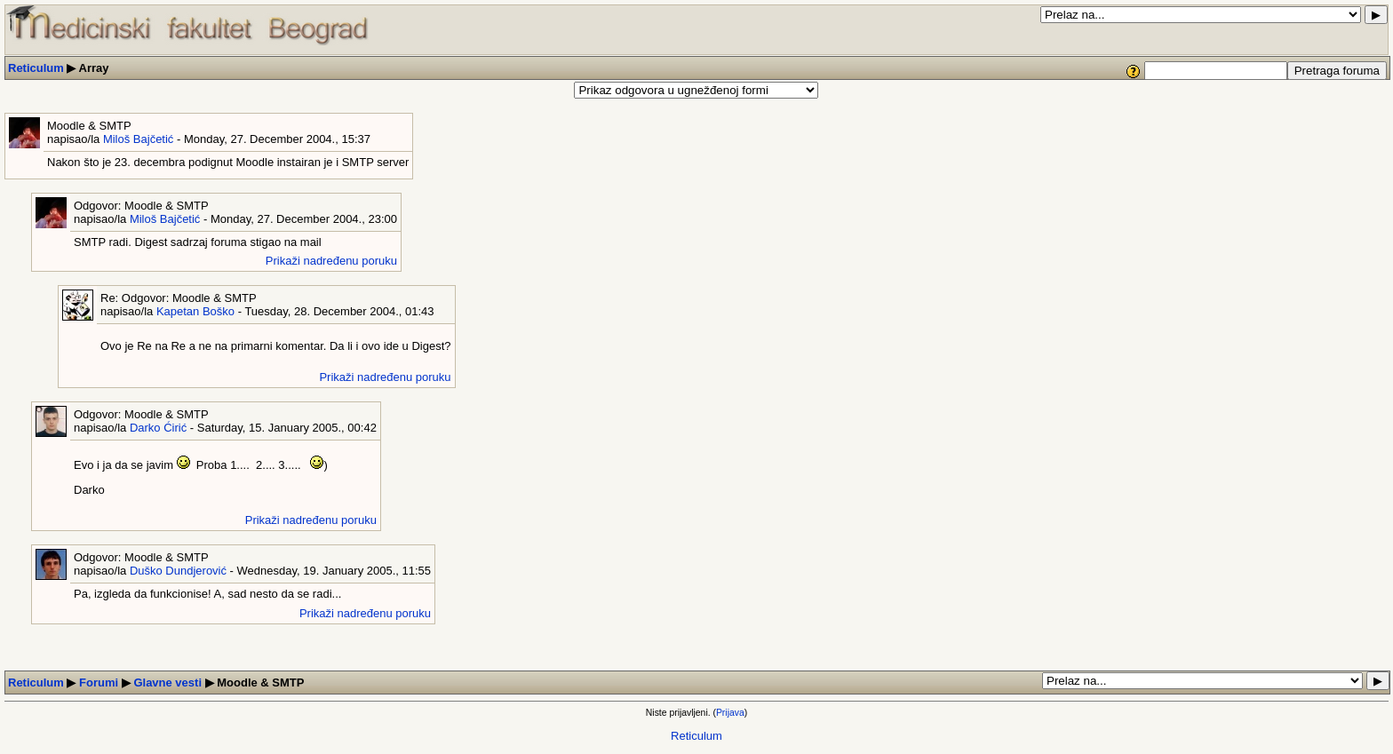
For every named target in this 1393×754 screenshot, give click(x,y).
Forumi (98, 682)
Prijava (730, 713)
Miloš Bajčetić (138, 139)
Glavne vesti (167, 682)
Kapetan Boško (195, 311)
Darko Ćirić (158, 427)
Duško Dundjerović (178, 570)
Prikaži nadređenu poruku (331, 260)
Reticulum (36, 68)
